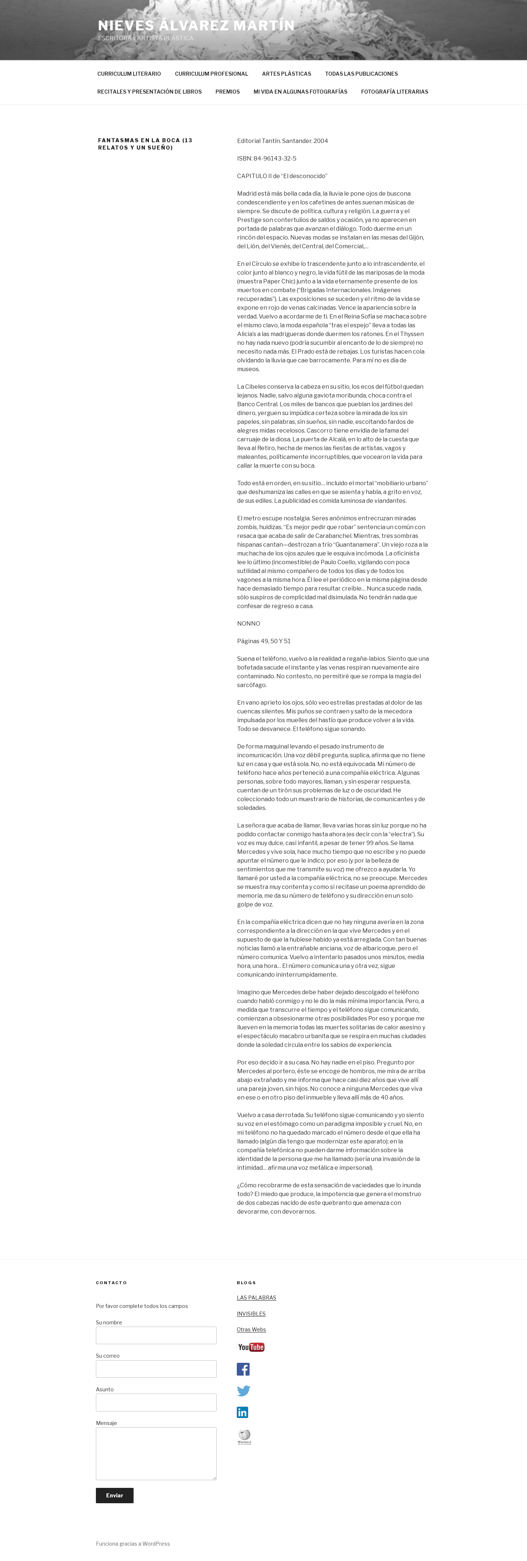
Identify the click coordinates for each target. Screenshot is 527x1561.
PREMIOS (228, 91)
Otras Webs (251, 1329)
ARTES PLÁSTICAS (286, 74)
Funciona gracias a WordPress (133, 1544)
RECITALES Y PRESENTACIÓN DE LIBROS (149, 91)
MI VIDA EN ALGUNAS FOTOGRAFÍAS (300, 91)
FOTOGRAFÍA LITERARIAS (394, 91)
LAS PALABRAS (256, 1297)
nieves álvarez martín (196, 26)
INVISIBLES (251, 1314)
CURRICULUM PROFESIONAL (211, 74)
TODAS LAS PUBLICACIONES (361, 74)
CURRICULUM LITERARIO (129, 74)
